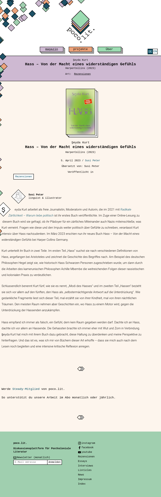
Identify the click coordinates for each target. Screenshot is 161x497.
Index (82, 484)
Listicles (85, 470)
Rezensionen (82, 74)
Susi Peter (92, 160)
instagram (88, 443)
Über (109, 49)
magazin (51, 49)
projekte (80, 49)
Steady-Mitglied (26, 389)
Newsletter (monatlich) (33, 457)
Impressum (85, 479)
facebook (87, 447)
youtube (86, 452)
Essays (82, 461)
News (81, 474)
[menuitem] (150, 51)
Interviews (85, 465)
